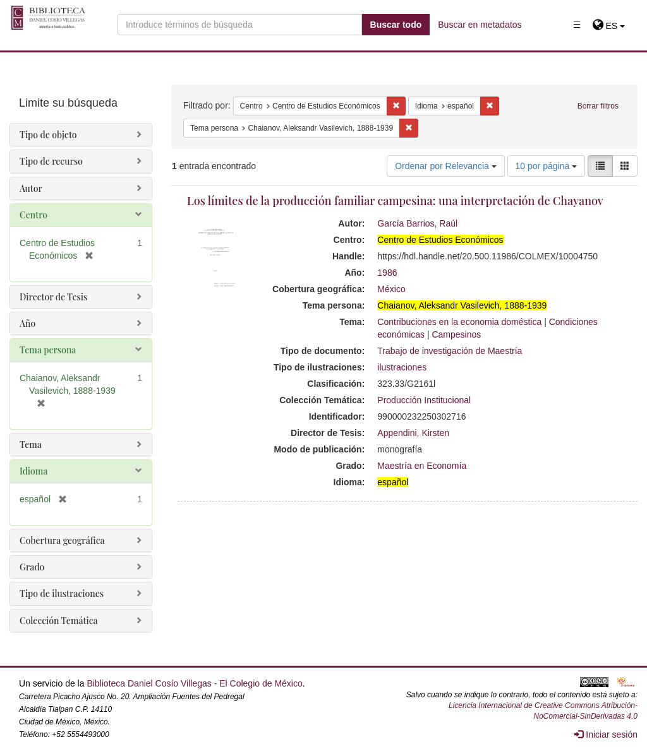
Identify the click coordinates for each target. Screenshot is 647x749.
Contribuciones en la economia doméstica (459, 322)
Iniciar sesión (606, 734)
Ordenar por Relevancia (446, 166)
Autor (31, 188)
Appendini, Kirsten (413, 433)
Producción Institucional (424, 400)
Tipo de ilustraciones (62, 593)
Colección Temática (59, 621)
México (391, 289)
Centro (33, 215)
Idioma (33, 471)
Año (27, 323)
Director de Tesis (53, 297)
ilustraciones (401, 367)
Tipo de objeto (48, 135)
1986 (387, 273)
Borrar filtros (598, 106)
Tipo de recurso (51, 161)
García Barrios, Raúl (417, 223)
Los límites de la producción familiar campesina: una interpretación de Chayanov (395, 200)
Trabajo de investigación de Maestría (449, 351)
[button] (608, 26)
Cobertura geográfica (62, 540)
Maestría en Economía (421, 466)
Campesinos (456, 334)
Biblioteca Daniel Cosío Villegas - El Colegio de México (194, 683)
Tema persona (48, 350)
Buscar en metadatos (479, 25)
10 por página (546, 166)
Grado (32, 567)
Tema (31, 445)
